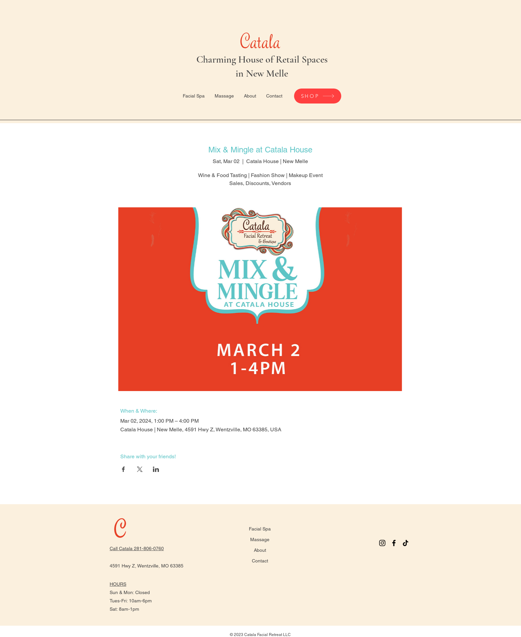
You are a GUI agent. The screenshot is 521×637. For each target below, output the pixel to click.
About (260, 550)
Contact (260, 560)
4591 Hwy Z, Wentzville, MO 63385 (146, 565)
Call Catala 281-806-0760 (137, 548)
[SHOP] (317, 96)
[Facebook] (394, 543)
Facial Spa (260, 528)
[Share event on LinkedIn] (156, 469)
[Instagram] (382, 543)
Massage (259, 539)
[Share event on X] (140, 469)
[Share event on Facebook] (123, 469)
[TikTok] (405, 543)
